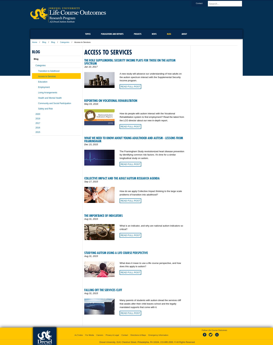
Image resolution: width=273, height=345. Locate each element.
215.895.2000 (166, 342)
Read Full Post (130, 86)
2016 (38, 127)
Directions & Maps (138, 335)
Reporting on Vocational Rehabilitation (110, 101)
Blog (44, 42)
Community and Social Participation (54, 103)
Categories (64, 42)
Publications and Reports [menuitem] (112, 34)
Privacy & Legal (112, 335)
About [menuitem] (184, 34)
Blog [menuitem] (169, 34)
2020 (38, 114)
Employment (44, 87)
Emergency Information (158, 335)
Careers (99, 335)
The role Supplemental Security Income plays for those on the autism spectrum (130, 61)
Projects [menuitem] (137, 34)
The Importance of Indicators (103, 216)
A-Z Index (79, 335)
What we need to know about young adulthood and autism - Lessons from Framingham (133, 139)
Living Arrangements (47, 92)
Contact (202, 3)
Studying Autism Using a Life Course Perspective (116, 253)
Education (42, 82)
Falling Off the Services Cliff (103, 290)
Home (34, 42)
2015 (38, 132)
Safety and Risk (45, 109)
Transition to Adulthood (48, 71)
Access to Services (47, 76)
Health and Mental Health (50, 98)
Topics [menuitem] (88, 34)
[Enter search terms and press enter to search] (227, 3)
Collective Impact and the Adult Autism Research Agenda (122, 178)
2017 (38, 123)
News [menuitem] (154, 34)
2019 (38, 118)
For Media (89, 335)
